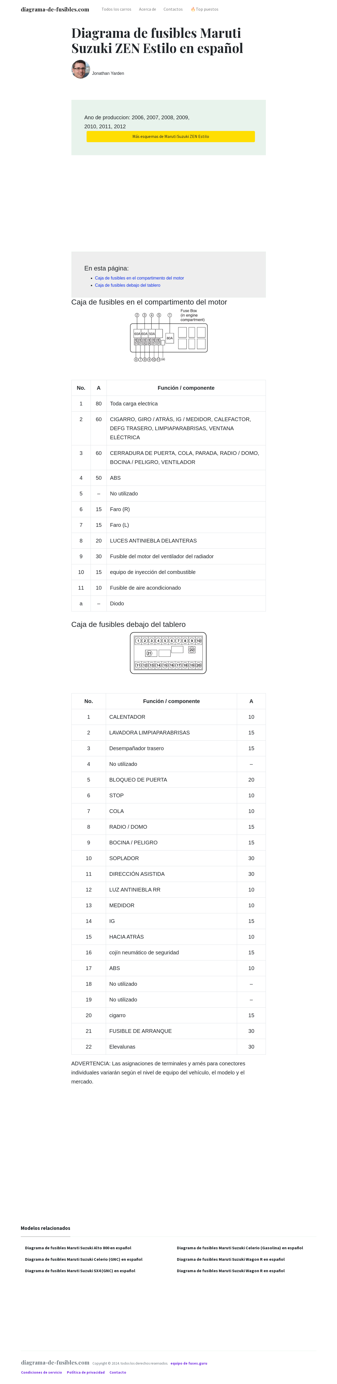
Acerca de (147, 9)
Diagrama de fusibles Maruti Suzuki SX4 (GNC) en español (80, 1270)
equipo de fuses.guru (188, 1363)
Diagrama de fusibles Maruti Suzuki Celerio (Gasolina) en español (240, 1247)
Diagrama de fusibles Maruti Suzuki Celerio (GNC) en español (84, 1259)
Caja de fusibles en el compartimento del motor (139, 278)
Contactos (173, 9)
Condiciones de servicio (42, 1372)
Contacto (117, 1372)
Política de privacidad (86, 1372)
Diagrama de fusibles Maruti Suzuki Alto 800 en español (78, 1247)
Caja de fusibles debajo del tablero (128, 285)
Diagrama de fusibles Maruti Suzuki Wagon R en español (231, 1259)
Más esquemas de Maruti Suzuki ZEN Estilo (170, 136)
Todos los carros (116, 9)
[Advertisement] (168, 201)
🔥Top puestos (204, 9)
